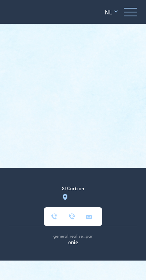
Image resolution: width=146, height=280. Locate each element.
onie (73, 242)
